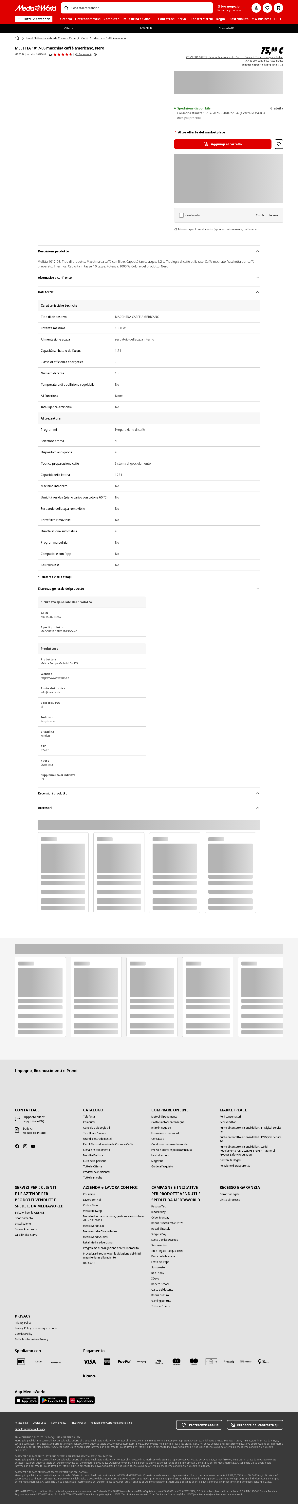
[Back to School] (160, 1284)
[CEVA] (38, 1361)
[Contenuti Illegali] (230, 1160)
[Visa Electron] (159, 1361)
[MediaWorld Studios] (95, 1237)
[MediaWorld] (35, 8)
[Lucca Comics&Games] (164, 1240)
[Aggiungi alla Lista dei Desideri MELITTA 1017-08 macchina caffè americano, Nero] (279, 144)
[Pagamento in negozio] (263, 1361)
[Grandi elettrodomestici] (97, 1139)
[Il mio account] (256, 8)
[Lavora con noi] (92, 1200)
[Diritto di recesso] (230, 1200)
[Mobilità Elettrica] (93, 1155)
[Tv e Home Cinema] (94, 1133)
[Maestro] (194, 1361)
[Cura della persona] (94, 1161)
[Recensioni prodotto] (60, 54)
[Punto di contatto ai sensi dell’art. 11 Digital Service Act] (251, 1130)
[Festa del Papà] (160, 1262)
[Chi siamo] (89, 1194)
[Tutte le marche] (92, 1178)
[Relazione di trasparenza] (235, 1166)
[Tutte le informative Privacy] (31, 1339)
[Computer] (89, 1122)
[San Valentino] (159, 1245)
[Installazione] (23, 1224)
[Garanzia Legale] (230, 1194)
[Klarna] (89, 1376)
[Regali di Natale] (160, 1229)
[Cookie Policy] (58, 1422)
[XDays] (155, 1278)
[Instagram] (27, 1146)
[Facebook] (19, 1146)
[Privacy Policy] (23, 1323)
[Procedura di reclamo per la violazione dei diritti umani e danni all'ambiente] (115, 1256)
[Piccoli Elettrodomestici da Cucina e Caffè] (108, 1144)
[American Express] (107, 1361)
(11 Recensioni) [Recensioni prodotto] (83, 54)
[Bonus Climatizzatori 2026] (167, 1223)
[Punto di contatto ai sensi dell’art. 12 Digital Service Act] (251, 1139)
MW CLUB (146, 28)
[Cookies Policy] (23, 1334)
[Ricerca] (66, 8)
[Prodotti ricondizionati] (96, 1172)
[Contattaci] (157, 1139)
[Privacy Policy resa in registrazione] (36, 1328)
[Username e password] (165, 1133)
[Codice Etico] (90, 1205)
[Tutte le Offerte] (92, 1166)
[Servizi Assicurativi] (26, 1229)
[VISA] (89, 1361)
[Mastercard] (176, 1361)
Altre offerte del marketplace (199, 132)
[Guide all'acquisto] (162, 1166)
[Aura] (211, 1361)
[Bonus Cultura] (160, 1295)
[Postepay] (141, 1361)
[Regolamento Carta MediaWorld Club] (111, 1422)
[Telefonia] (89, 1117)
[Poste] (56, 1362)
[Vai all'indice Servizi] (26, 1235)
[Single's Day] (158, 1234)
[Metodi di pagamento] (164, 1117)
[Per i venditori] (228, 1122)
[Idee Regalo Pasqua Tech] (167, 1251)
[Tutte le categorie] (33, 19)
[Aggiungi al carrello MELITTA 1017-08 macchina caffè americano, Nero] (222, 144)
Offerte (68, 28)
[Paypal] (124, 1361)
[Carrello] (278, 8)
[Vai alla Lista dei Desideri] (267, 8)
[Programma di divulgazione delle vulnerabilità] (111, 1248)
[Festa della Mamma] (163, 1256)
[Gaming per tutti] (161, 1301)
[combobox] (140, 7)
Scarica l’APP (226, 28)
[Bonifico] (246, 1361)
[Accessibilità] (21, 1422)
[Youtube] (35, 1146)
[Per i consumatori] (230, 1117)
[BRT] (21, 1361)
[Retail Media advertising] (98, 1242)
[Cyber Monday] (160, 1218)
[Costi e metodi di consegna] (167, 1122)
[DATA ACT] (89, 1263)
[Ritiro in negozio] (161, 1128)
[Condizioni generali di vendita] (169, 1144)
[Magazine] (157, 1161)
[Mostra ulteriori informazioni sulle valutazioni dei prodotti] (95, 54)
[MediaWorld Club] (93, 1226)
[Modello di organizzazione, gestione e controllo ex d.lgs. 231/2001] (115, 1218)
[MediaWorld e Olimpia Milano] (100, 1231)
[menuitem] (64, 19)
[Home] (17, 38)
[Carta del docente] (162, 1290)
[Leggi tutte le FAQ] (33, 1121)
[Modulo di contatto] (34, 1133)
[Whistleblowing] (92, 1211)
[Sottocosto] (158, 1267)
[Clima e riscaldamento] (96, 1150)
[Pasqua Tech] (159, 1206)
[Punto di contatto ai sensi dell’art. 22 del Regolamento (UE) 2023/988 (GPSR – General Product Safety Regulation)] (251, 1151)
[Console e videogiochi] (96, 1128)
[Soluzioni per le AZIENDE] (30, 1213)
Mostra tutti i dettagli (55, 577)
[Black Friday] (158, 1212)
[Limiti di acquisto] (161, 1155)
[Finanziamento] (24, 1218)
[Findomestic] (228, 1361)
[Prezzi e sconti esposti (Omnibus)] (171, 1150)
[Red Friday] (157, 1273)
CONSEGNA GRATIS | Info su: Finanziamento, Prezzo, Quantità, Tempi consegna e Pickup (234, 57)
